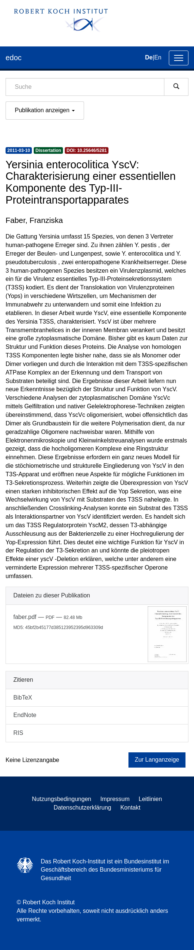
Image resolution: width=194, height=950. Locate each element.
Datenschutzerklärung (82, 807)
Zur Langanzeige (157, 759)
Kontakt (130, 807)
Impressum (115, 799)
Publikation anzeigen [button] (45, 110)
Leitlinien (150, 799)
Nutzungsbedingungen (61, 799)
